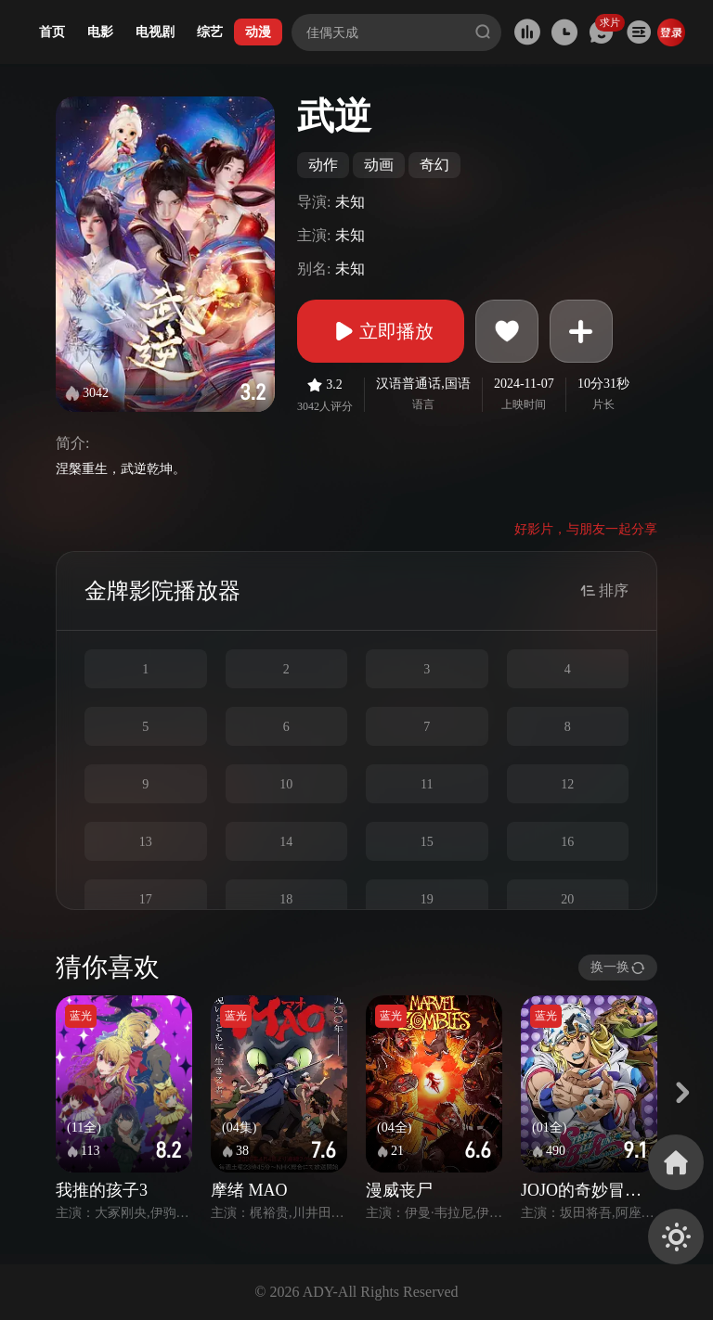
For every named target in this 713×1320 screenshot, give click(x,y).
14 (285, 842)
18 (285, 899)
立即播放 (381, 331)
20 (567, 899)
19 (427, 899)
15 (427, 842)
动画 (379, 165)
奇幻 (434, 165)
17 (145, 899)
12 (567, 784)
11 (427, 784)
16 (567, 842)
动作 (323, 165)
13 (145, 842)
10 (285, 784)
